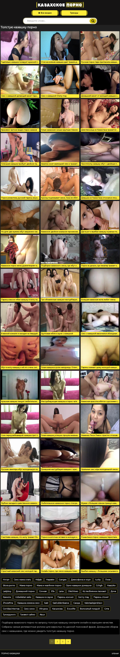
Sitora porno (9, 585)
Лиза (107, 580)
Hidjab (38, 580)
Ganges (62, 580)
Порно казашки (10, 653)
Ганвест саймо (27, 614)
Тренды (74, 13)
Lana (61, 591)
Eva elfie (71, 609)
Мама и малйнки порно (49, 585)
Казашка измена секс (28, 603)
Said (46, 603)
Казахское (60, 4)
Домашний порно (25, 591)
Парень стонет (101, 597)
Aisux (42, 614)
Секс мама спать (22, 580)
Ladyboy (7, 591)
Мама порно (25, 585)
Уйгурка (43, 609)
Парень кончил (65, 597)
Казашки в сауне (44, 597)
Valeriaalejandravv (93, 603)
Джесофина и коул (81, 580)
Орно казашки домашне (79, 585)
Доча (113, 591)
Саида (76, 603)
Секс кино (29, 609)
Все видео (45, 13)
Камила (7, 597)
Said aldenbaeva (61, 603)
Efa (52, 591)
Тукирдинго (9, 614)
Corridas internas (11, 609)
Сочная (43, 591)
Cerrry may (83, 597)
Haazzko (111, 585)
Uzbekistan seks (23, 597)
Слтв (106, 609)
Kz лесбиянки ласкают (94, 591)
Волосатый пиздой (90, 609)
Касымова (57, 609)
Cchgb (99, 585)
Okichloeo (73, 591)
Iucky (98, 580)
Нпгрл (6, 580)
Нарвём (50, 580)
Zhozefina (8, 603)
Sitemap (115, 654)
